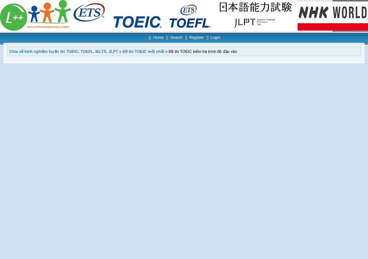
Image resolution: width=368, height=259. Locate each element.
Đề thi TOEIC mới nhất (143, 51)
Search (176, 37)
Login (215, 37)
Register (196, 37)
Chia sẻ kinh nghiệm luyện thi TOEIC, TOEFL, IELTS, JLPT (63, 51)
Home (158, 37)
